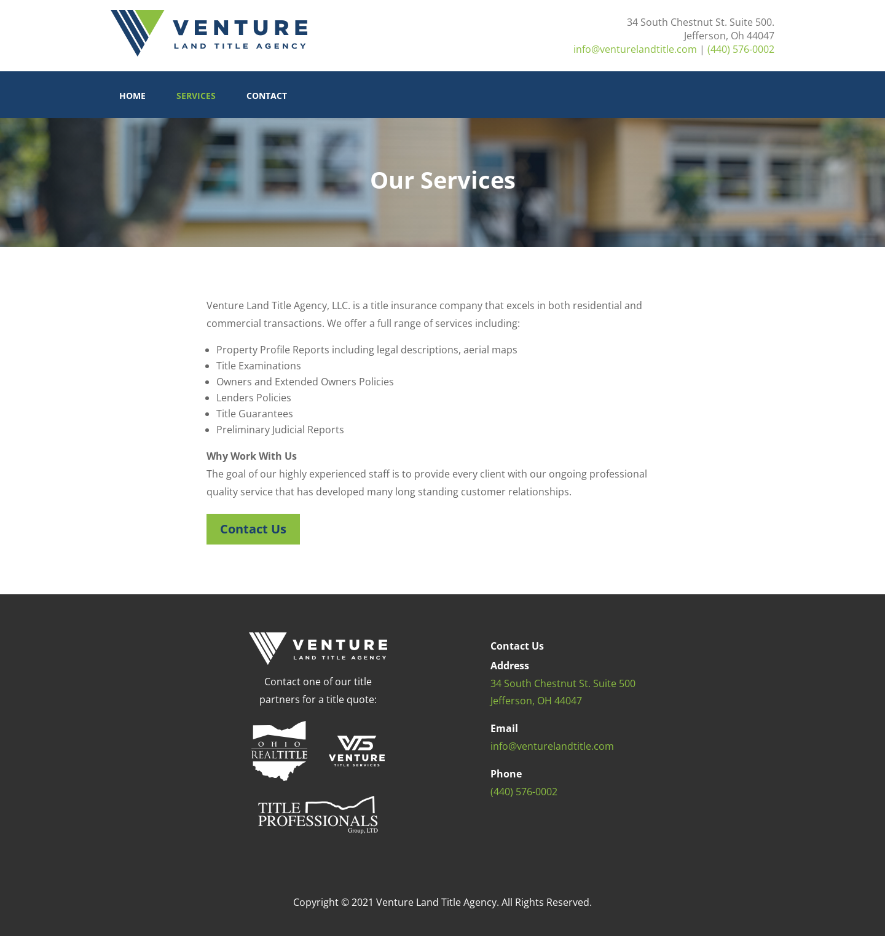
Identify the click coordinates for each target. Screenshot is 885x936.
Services (196, 96)
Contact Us (253, 529)
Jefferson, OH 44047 (536, 700)
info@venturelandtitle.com (635, 49)
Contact (266, 96)
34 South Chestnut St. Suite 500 (562, 683)
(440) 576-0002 (740, 49)
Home (132, 96)
